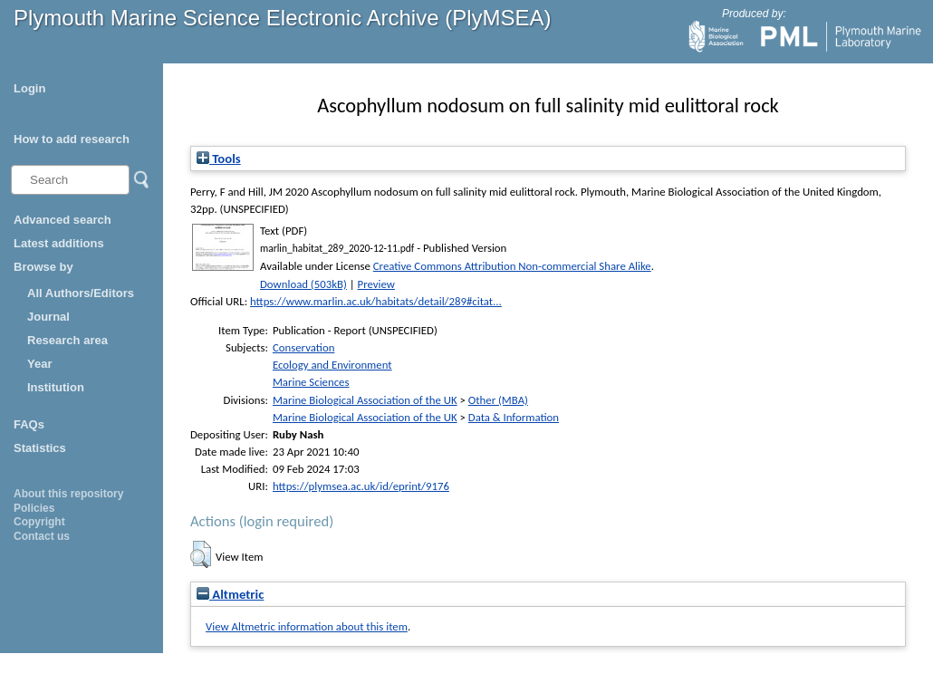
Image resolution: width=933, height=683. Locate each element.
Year (39, 363)
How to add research (72, 139)
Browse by (43, 267)
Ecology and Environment (332, 364)
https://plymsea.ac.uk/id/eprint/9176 (361, 486)
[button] (200, 554)
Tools (219, 158)
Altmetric (230, 594)
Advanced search (62, 219)
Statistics (40, 448)
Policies (34, 508)
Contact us (42, 536)
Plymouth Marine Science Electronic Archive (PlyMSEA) (283, 17)
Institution (55, 387)
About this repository (68, 493)
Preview (376, 284)
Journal (48, 316)
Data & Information (513, 417)
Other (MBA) (498, 400)
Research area (67, 340)
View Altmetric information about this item (307, 626)
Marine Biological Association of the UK (365, 400)
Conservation (303, 347)
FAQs (29, 424)
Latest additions (59, 243)
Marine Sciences (311, 382)
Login (29, 88)
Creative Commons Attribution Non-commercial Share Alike (512, 266)
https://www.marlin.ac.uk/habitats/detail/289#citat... (376, 301)
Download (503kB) (303, 284)
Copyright (39, 521)
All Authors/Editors (80, 293)
